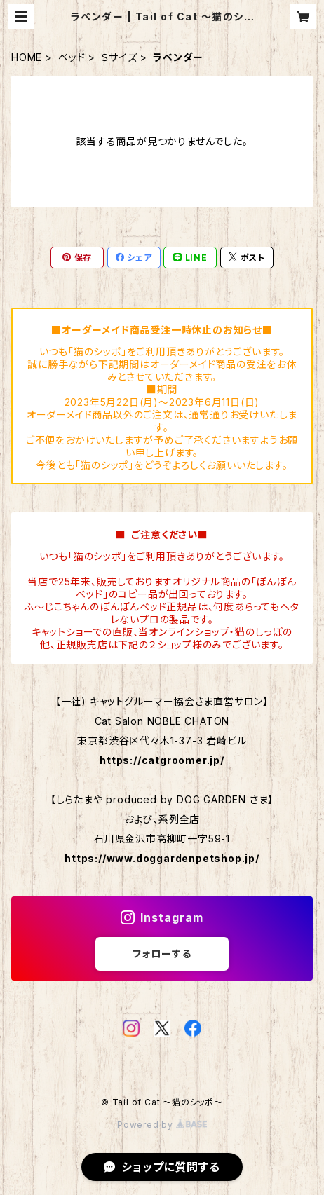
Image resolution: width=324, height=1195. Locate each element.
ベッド (71, 57)
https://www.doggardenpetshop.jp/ (162, 858)
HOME (26, 57)
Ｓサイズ (119, 57)
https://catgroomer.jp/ (162, 760)
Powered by (162, 1124)
